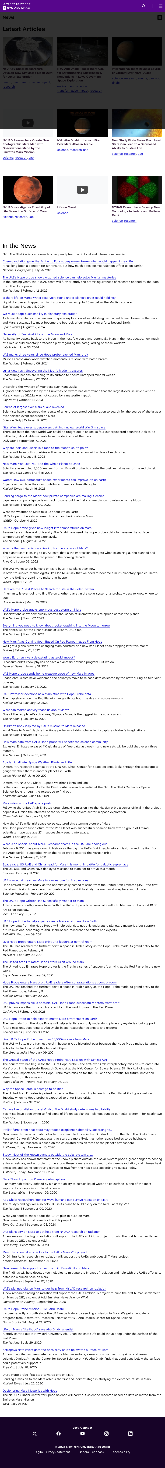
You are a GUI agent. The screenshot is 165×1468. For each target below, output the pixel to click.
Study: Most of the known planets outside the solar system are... (48, 1155)
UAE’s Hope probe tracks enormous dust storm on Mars (42, 609)
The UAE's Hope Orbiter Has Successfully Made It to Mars (43, 901)
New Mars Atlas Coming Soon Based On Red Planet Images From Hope (52, 641)
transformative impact (34, 82)
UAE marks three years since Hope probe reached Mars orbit (45, 354)
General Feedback (91, 1452)
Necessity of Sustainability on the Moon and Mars (38, 334)
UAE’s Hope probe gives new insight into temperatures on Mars (47, 528)
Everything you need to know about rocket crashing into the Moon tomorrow (56, 625)
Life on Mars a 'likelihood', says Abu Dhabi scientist (38, 1329)
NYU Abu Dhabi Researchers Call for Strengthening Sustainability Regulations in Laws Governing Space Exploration (80, 74)
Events (142, 78)
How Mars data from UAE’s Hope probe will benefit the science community (55, 742)
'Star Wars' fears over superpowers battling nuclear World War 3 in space (54, 427)
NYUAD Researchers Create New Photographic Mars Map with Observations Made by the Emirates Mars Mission (26, 146)
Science (81, 86)
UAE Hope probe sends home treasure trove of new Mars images (48, 673)
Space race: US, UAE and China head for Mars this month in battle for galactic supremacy (65, 864)
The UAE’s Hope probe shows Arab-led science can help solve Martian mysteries (59, 277)
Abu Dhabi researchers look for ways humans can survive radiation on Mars (55, 1200)
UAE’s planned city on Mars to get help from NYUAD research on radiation (54, 1288)
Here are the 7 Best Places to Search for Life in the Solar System (48, 589)
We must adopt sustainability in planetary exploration (40, 314)
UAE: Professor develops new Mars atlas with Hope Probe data (47, 694)
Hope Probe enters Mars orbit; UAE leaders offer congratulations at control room (60, 982)
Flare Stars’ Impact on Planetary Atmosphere (34, 1179)
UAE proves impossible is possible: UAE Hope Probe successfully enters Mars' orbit (61, 1003)
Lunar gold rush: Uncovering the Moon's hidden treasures (43, 371)
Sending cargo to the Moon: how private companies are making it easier (53, 496)
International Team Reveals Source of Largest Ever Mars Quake (136, 70)
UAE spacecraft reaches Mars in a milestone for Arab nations (45, 880)
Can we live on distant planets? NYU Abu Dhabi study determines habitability (57, 1109)
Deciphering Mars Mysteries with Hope (30, 1390)
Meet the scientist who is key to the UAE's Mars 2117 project (45, 1252)
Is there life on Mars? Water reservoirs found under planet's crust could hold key (59, 298)
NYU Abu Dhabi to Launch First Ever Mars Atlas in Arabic (79, 142)
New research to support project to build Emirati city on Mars (46, 1268)
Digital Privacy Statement (52, 1452)
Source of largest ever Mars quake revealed (33, 407)
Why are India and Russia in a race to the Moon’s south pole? (45, 448)
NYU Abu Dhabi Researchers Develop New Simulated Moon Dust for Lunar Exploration (27, 72)
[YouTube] (82, 1434)
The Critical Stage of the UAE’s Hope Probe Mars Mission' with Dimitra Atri (55, 1060)
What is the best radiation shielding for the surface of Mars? (45, 548)
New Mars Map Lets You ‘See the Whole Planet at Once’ (41, 464)
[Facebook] (59, 1434)
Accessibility (121, 1452)
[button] (144, 6)
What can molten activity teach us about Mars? (36, 710)
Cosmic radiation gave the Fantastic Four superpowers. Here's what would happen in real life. (68, 261)
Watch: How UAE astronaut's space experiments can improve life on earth (54, 480)
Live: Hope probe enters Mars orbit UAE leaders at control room (47, 942)
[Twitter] (35, 1434)
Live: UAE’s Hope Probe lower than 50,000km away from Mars (46, 1039)
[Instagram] (106, 1434)
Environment (66, 86)
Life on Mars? (66, 207)
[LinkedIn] (130, 1434)
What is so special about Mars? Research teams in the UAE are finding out (55, 844)
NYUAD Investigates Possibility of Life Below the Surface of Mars (26, 209)
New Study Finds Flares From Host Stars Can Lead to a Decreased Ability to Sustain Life (136, 144)
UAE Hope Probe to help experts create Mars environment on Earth (50, 921)
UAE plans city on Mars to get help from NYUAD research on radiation (51, 1232)
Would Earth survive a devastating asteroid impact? (39, 657)
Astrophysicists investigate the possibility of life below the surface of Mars (55, 1350)
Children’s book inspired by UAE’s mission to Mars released (44, 726)
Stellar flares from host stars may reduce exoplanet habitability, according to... (57, 1130)
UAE (15, 82)
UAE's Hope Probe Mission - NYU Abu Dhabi (33, 1309)
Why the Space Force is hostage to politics (33, 1089)
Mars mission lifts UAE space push (27, 803)
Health (7, 82)
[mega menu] (159, 6)
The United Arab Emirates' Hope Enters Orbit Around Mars (43, 962)
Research (9, 86)
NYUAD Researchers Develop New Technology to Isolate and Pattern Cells (136, 211)
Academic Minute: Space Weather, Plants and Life (37, 762)
